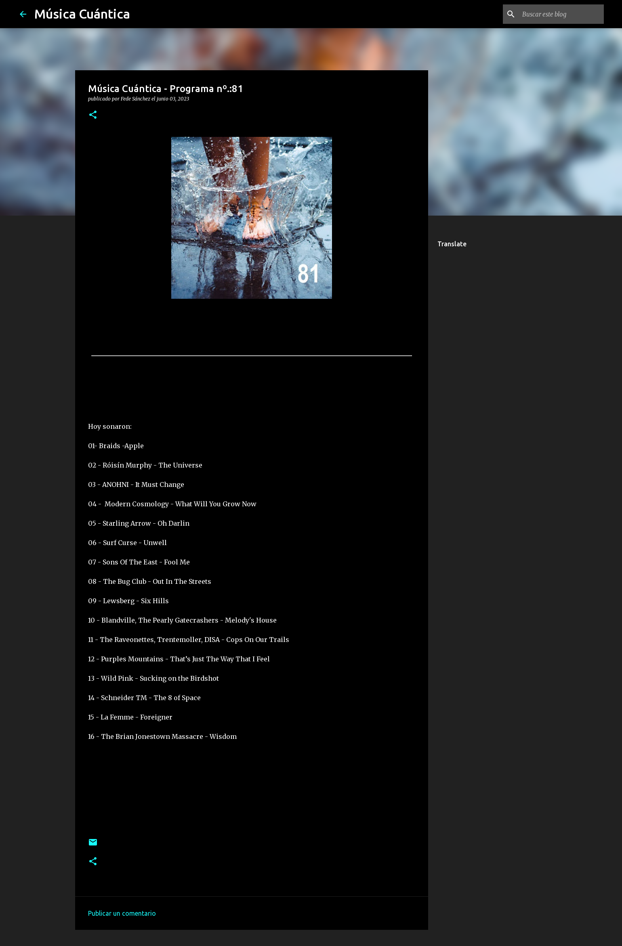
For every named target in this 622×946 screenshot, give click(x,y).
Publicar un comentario (122, 913)
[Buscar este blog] (561, 14)
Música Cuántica (82, 13)
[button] (93, 115)
